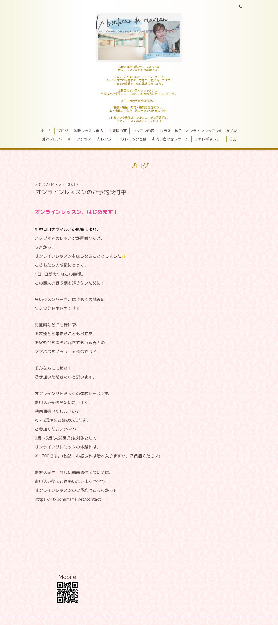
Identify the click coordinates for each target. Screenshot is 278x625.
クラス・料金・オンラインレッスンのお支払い (198, 130)
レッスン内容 (143, 130)
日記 (233, 139)
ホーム (46, 130)
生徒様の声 (117, 130)
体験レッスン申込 (88, 130)
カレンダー (106, 139)
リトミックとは (134, 139)
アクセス (84, 139)
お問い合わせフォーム (170, 139)
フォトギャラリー (209, 139)
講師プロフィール (56, 139)
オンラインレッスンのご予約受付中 (81, 192)
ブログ (62, 130)
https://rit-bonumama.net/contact (68, 499)
